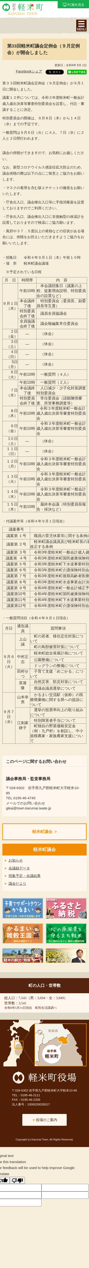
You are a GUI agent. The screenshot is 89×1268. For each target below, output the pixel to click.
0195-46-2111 (30, 1095)
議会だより (17, 883)
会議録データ (19, 868)
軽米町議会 (42, 832)
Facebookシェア (29, 71)
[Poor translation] (17, 1180)
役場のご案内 (46, 1120)
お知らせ (16, 860)
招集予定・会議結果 (25, 876)
